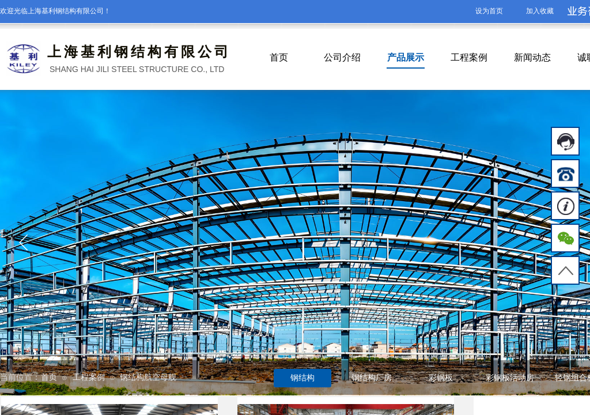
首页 (279, 57)
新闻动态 (532, 57)
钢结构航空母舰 (148, 377)
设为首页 (489, 11)
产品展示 (405, 57)
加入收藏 (540, 11)
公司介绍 (342, 57)
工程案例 (469, 57)
